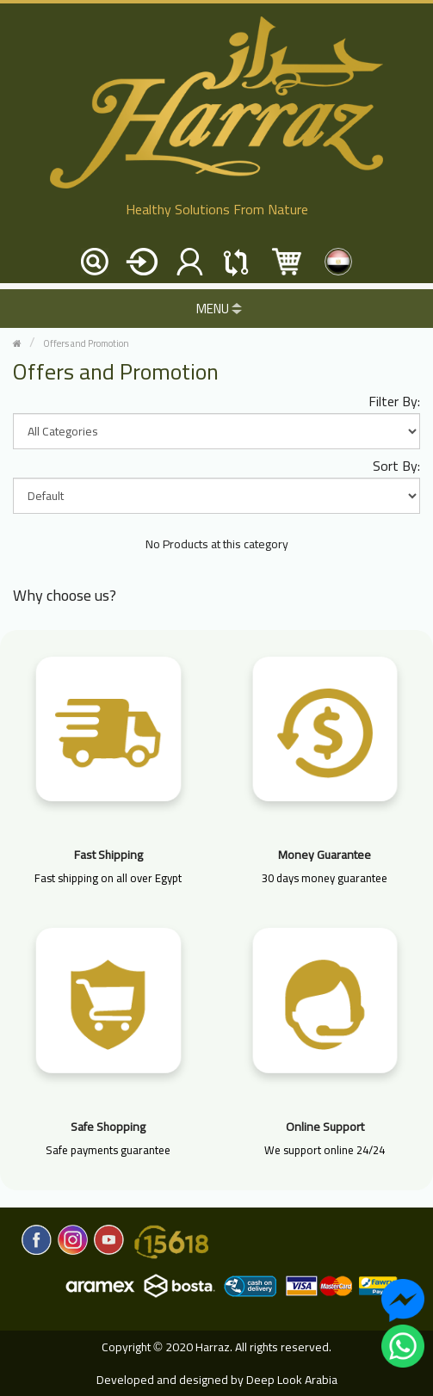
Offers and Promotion (86, 343)
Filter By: (394, 401)
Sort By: (396, 465)
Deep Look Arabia (291, 1379)
